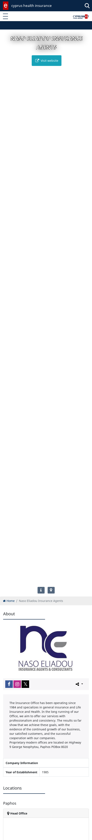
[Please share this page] (79, 683)
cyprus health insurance (31, 5)
